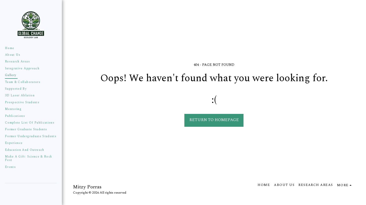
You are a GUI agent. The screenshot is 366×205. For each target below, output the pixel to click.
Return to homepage (214, 120)
